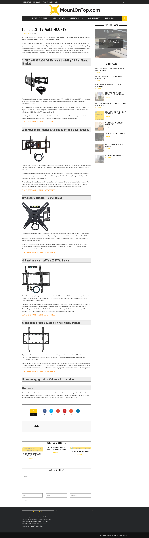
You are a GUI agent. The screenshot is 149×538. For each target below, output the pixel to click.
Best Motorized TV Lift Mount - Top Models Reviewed (116, 113)
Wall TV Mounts (94, 18)
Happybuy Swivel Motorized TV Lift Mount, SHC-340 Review (110, 69)
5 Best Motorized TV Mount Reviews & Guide (32, 455)
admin (34, 33)
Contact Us (27, 2)
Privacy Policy (48, 2)
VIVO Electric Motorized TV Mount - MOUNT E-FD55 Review (56, 449)
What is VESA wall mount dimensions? (114, 124)
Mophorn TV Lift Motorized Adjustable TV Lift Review (110, 85)
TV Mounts (25, 33)
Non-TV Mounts (110, 18)
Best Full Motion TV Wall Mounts (114, 145)
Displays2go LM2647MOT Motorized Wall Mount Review (109, 77)
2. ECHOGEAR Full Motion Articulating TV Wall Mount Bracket (55, 129)
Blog (106, 127)
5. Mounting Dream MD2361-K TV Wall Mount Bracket (51, 323)
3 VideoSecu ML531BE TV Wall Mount (42, 198)
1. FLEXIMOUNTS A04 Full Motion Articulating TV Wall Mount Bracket (55, 61)
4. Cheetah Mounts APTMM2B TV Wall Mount (46, 260)
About (57, 2)
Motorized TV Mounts (40, 18)
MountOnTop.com (111, 535)
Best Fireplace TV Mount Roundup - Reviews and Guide (115, 94)
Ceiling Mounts (59, 18)
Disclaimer (36, 2)
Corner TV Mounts (76, 18)
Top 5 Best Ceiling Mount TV (115, 134)
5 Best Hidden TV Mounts (80, 452)
